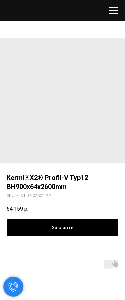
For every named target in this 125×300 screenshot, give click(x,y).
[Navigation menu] (113, 10)
